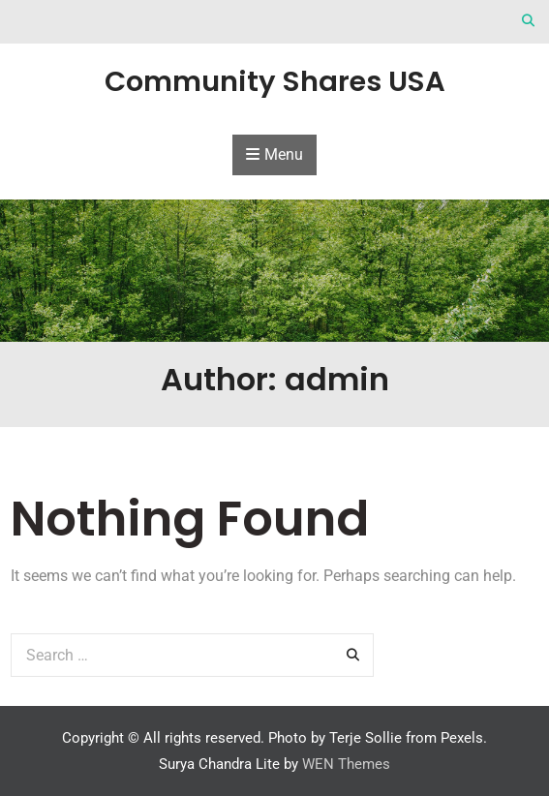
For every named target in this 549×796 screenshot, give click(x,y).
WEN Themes (346, 764)
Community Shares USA (275, 81)
